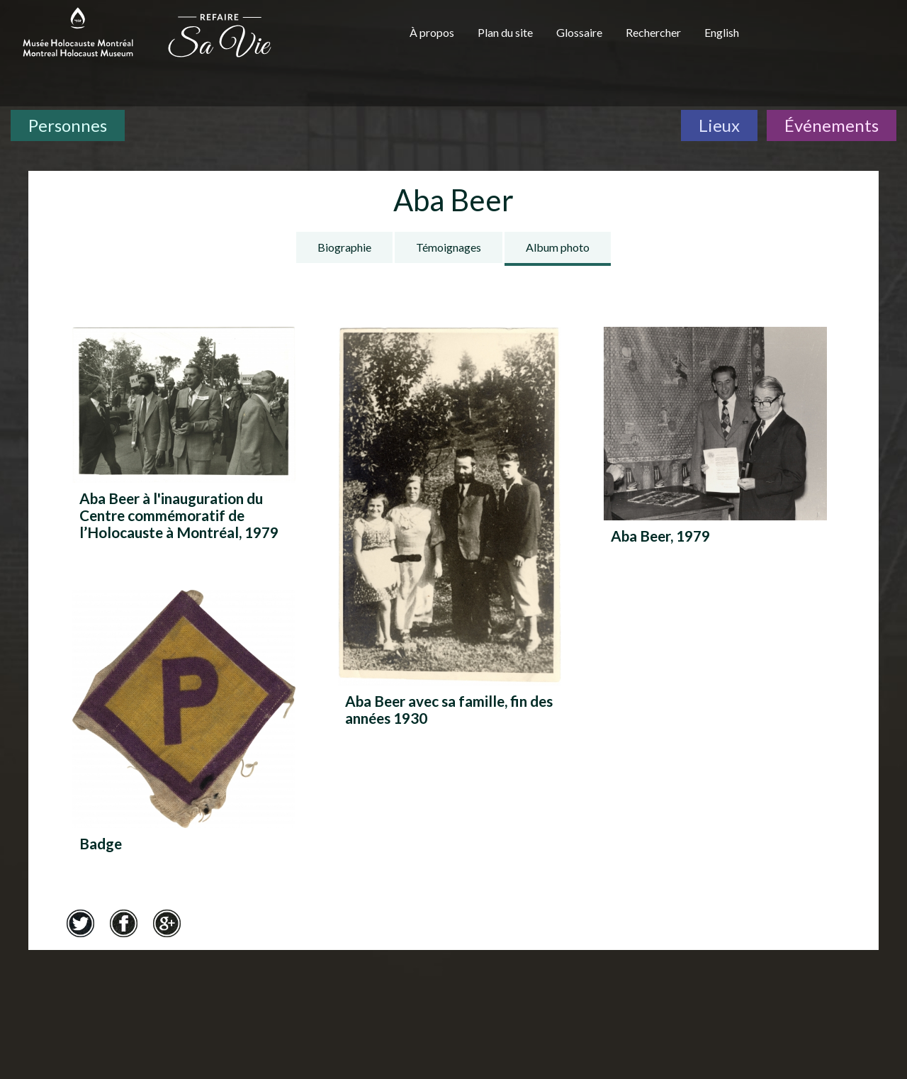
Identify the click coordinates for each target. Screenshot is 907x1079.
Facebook (123, 923)
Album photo (558, 247)
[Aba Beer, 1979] (715, 449)
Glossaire (579, 32)
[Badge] (183, 734)
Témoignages (448, 247)
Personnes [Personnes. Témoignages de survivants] (67, 125)
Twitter (80, 923)
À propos (432, 32)
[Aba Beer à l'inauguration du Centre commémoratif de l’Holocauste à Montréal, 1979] (183, 437)
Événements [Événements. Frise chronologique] (831, 125)
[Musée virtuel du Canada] (830, 37)
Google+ (166, 923)
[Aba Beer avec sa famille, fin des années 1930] (449, 532)
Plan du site (505, 32)
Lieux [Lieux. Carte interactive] (719, 125)
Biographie (344, 247)
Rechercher (653, 32)
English (721, 32)
